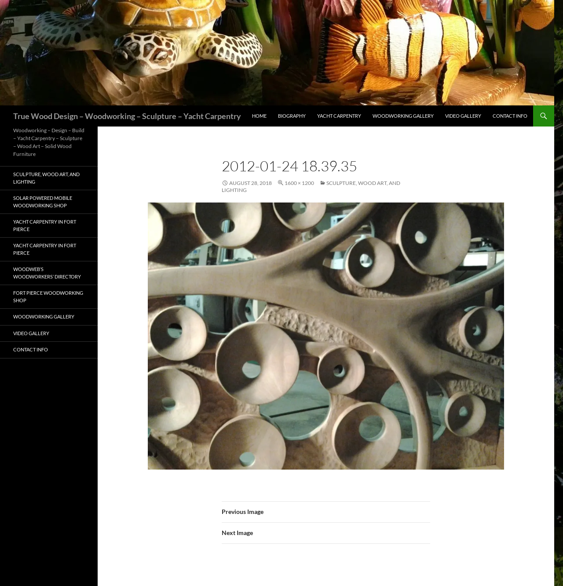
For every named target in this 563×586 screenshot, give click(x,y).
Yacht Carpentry (339, 116)
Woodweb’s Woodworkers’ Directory (47, 272)
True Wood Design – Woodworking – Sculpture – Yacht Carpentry (127, 116)
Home (259, 116)
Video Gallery (463, 116)
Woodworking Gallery (403, 116)
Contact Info (510, 116)
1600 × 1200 (299, 183)
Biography (292, 116)
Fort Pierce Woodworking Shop (48, 296)
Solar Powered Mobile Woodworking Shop (42, 201)
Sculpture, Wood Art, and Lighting (46, 177)
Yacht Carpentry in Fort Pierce (44, 225)
